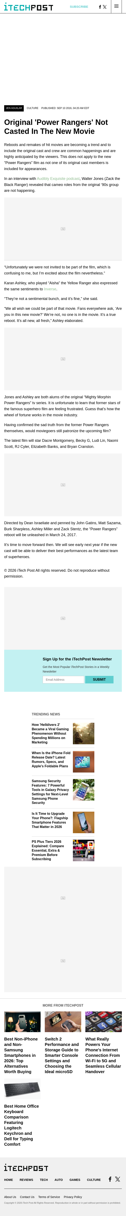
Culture (32, 108)
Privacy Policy (73, 1197)
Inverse (50, 289)
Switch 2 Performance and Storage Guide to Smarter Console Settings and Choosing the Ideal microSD (62, 1055)
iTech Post (26, 570)
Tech (44, 1179)
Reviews (26, 1179)
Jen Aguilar (14, 108)
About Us (10, 1197)
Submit (99, 679)
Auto (59, 1179)
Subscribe (79, 6)
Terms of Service (49, 1197)
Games (75, 1179)
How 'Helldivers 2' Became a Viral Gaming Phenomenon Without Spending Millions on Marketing (50, 733)
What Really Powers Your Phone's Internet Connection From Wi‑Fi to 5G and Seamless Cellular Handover (103, 1055)
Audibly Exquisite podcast (58, 179)
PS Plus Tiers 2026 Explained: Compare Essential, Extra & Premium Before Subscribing (48, 850)
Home (8, 1179)
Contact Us (27, 1197)
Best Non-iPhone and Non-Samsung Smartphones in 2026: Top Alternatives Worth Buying (21, 1055)
